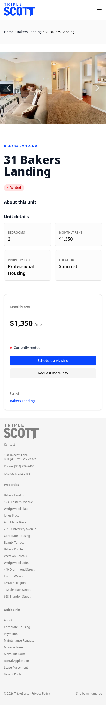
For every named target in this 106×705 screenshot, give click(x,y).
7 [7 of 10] (62, 129)
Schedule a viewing (53, 360)
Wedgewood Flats (16, 509)
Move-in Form (13, 647)
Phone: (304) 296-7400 (19, 466)
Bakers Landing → (24, 400)
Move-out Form (14, 654)
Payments (11, 634)
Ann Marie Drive (15, 522)
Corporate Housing (17, 536)
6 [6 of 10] (56, 129)
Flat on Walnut (14, 576)
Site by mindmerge (89, 694)
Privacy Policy (40, 694)
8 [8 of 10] (69, 129)
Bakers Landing (29, 31)
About (8, 620)
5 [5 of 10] (49, 129)
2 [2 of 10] (30, 129)
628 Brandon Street (17, 596)
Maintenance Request (19, 641)
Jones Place (11, 516)
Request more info (53, 373)
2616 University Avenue (20, 529)
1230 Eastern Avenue (18, 502)
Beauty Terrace (14, 542)
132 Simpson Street (17, 590)
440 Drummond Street (19, 569)
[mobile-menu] (99, 10)
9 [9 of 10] (75, 129)
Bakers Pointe (13, 549)
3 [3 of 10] (36, 129)
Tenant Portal (13, 674)
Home (8, 31)
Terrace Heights (15, 583)
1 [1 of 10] (24, 130)
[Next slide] (97, 88)
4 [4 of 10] (43, 129)
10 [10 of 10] (82, 129)
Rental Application (16, 661)
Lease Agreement (16, 667)
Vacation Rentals (15, 556)
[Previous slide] (8, 88)
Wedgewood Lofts (16, 563)
